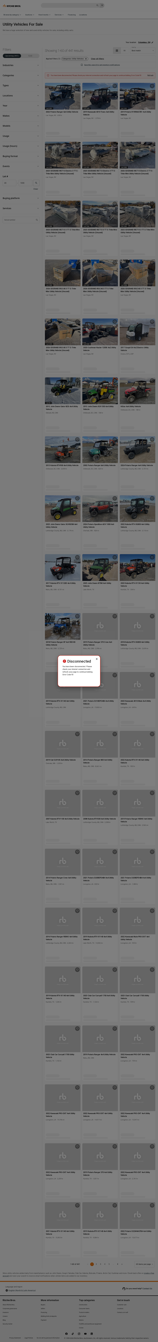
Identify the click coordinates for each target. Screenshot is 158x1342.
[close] (96, 659)
